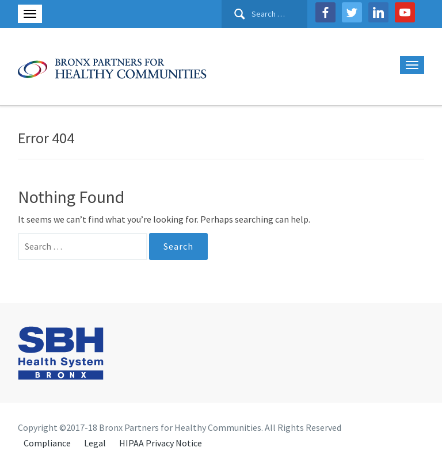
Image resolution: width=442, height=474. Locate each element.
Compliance (47, 443)
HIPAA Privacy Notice (160, 443)
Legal (95, 443)
